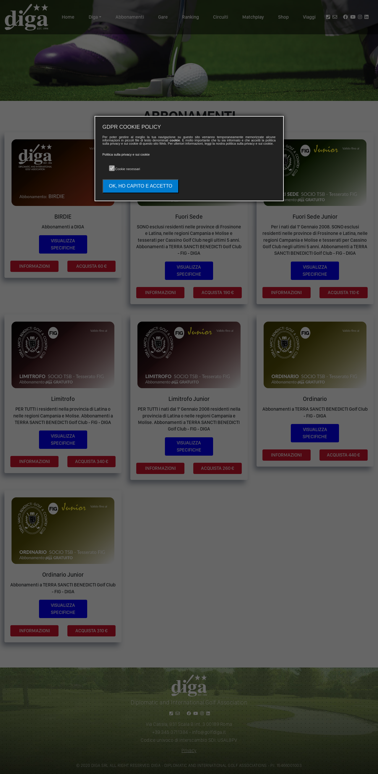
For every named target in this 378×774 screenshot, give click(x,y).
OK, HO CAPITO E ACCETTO (141, 185)
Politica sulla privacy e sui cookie (126, 154)
